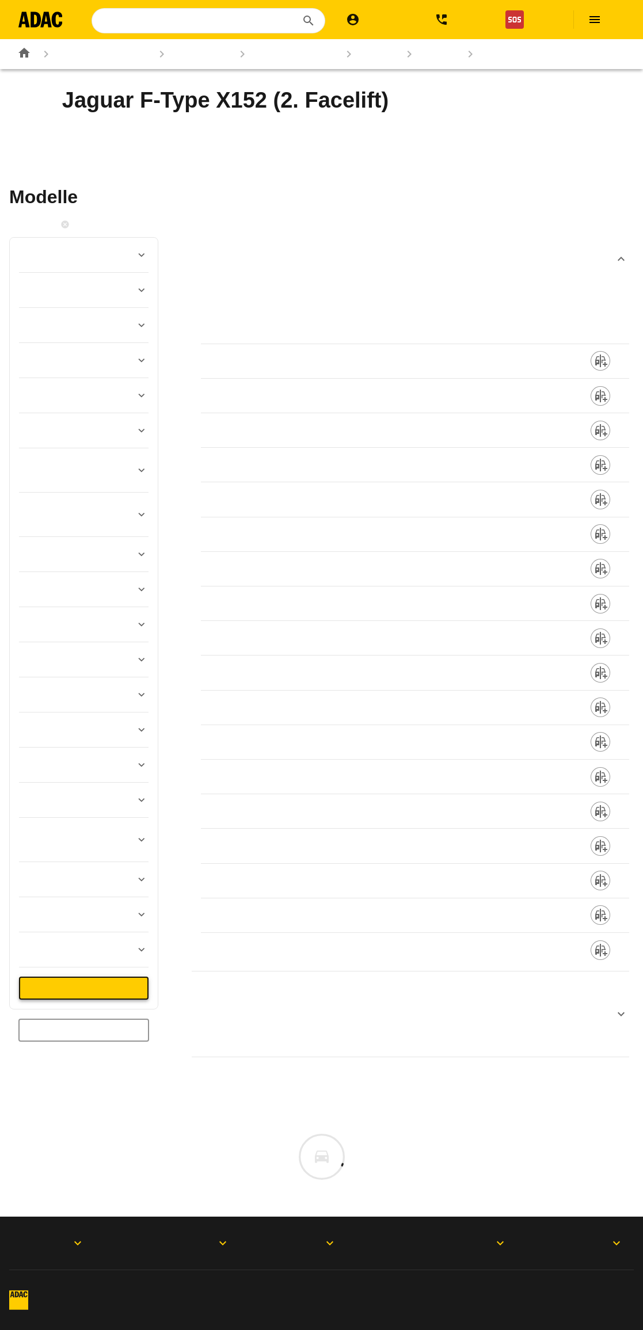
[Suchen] (308, 21)
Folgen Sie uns (305, 1243)
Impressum (111, 1289)
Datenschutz (233, 1289)
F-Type (428, 54)
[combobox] (209, 20)
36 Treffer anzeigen (83, 988)
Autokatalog (191, 54)
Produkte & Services (179, 1243)
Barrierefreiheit (594, 1310)
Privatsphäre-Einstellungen (387, 1289)
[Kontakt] (459, 19)
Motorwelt (587, 1243)
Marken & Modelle (284, 54)
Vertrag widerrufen (126, 1310)
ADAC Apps (52, 1243)
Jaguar (367, 54)
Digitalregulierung (552, 1289)
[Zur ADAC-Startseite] (41, 19)
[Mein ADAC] (379, 19)
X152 (485, 54)
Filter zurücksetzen (104, 224)
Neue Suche (84, 1030)
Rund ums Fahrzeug (92, 54)
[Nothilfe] (532, 19)
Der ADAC (444, 1243)
